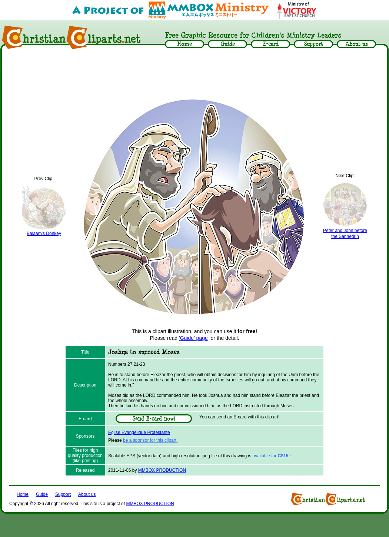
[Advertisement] (194, 73)
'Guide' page (193, 338)
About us (87, 494)
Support (63, 494)
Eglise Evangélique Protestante (139, 432)
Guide (42, 494)
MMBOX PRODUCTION (162, 470)
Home (23, 494)
